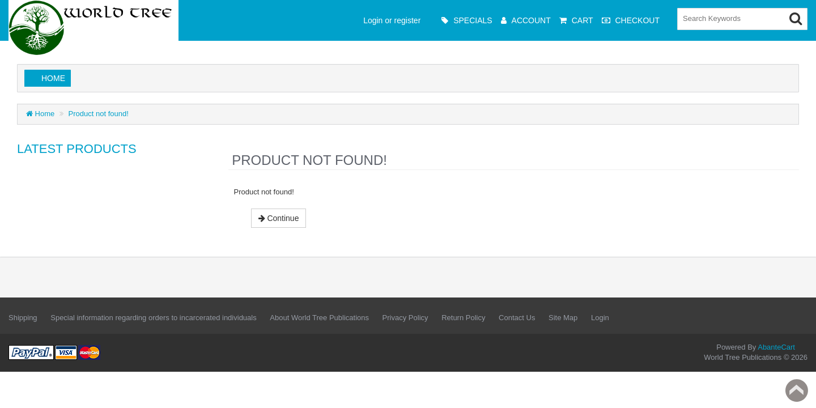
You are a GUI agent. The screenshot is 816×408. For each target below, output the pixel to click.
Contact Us (517, 317)
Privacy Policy (405, 317)
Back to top (796, 390)
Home (53, 78)
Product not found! (99, 113)
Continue (278, 218)
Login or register (391, 20)
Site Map (563, 317)
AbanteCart (776, 347)
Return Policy (463, 317)
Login (600, 317)
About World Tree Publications (319, 317)
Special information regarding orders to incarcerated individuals (153, 317)
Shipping (22, 317)
